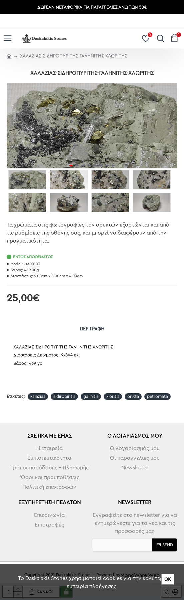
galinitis (90, 396)
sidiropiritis (64, 396)
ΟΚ (167, 579)
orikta (133, 396)
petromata (157, 396)
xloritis (112, 396)
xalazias (37, 396)
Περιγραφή (92, 329)
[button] (170, 125)
